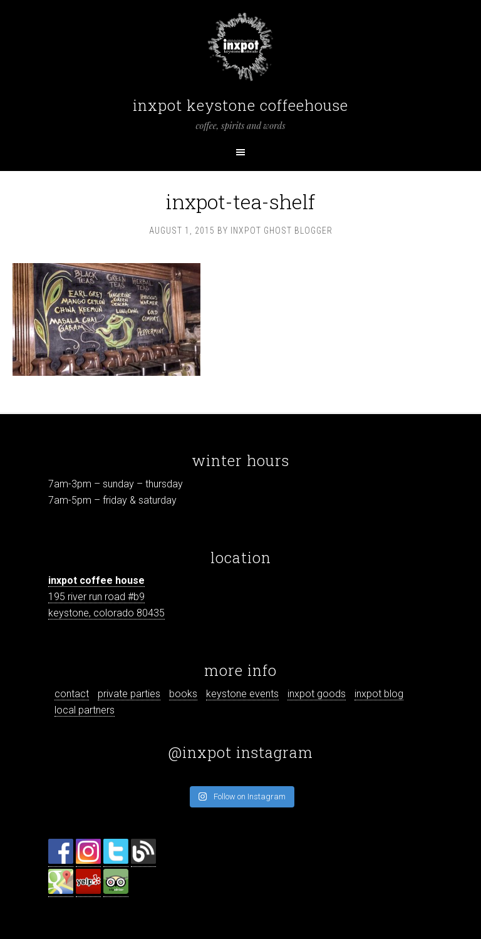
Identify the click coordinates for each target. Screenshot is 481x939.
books (183, 694)
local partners (84, 710)
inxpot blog (378, 694)
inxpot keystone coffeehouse (240, 105)
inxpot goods (316, 694)
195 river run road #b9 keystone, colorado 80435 (106, 596)
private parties (129, 694)
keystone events (242, 694)
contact (71, 694)
